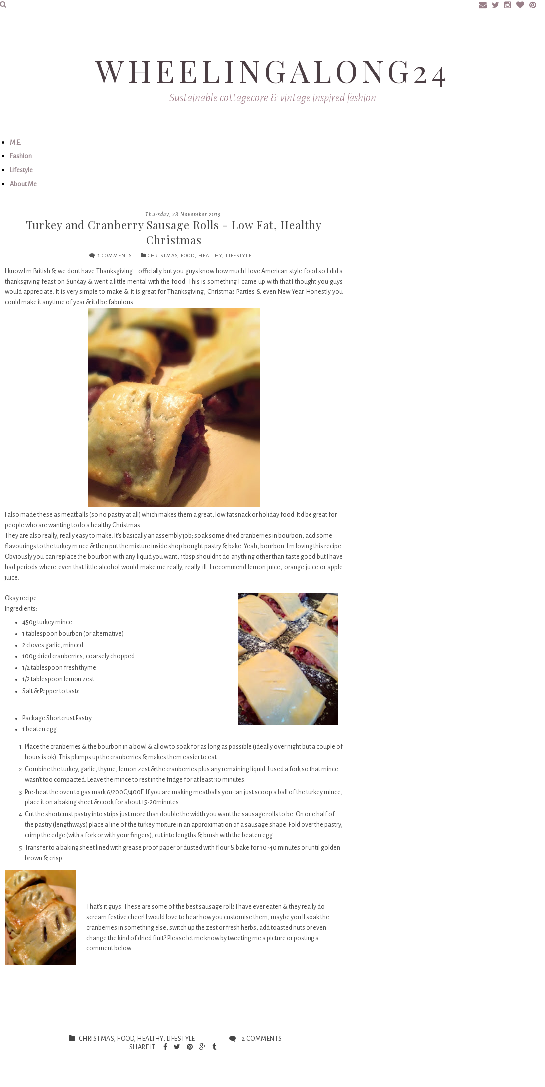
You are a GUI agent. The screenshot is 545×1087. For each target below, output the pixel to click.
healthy (210, 255)
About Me (23, 184)
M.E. (15, 142)
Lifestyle (21, 170)
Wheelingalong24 (272, 70)
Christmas (162, 255)
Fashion (21, 156)
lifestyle (239, 255)
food (188, 255)
